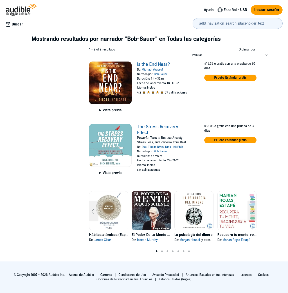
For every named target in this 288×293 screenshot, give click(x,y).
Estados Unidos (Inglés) (175, 279)
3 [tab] (167, 251)
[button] (230, 78)
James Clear (102, 240)
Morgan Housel (190, 240)
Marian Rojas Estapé (236, 240)
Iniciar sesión (266, 9)
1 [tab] (156, 251)
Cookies (263, 275)
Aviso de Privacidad (165, 275)
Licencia (246, 275)
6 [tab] (183, 251)
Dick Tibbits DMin (153, 147)
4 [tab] (173, 251)
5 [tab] (178, 251)
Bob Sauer (160, 74)
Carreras (106, 275)
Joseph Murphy (147, 240)
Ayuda (209, 10)
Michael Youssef (152, 69)
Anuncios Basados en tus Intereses (210, 275)
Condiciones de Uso (132, 275)
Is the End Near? (153, 64)
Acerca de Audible (81, 275)
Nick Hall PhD (174, 147)
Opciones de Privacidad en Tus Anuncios (124, 279)
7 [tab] (189, 251)
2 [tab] (162, 251)
